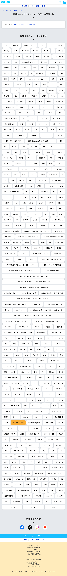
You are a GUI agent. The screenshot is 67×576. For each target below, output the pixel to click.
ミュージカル (36, 152)
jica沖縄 (25, 383)
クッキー (15, 417)
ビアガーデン (59, 56)
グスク (41, 203)
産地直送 (40, 349)
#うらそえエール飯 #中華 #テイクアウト (48, 321)
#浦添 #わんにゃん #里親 (54, 304)
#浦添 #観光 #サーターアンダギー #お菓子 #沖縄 (33, 287)
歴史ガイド (39, 73)
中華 (5, 79)
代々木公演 (59, 101)
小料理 (52, 209)
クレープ (51, 366)
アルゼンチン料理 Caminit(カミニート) (26, 25)
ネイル (31, 400)
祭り (61, 479)
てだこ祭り (43, 479)
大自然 (16, 248)
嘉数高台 (6, 68)
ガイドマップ (53, 175)
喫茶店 (13, 79)
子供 (24, 214)
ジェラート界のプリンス (11, 406)
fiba (5, 180)
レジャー (29, 468)
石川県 (27, 130)
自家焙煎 (6, 51)
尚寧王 (16, 175)
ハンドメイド (58, 344)
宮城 (38, 462)
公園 (21, 79)
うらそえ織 (17, 485)
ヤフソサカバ (47, 107)
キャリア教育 (22, 456)
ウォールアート (17, 389)
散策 (47, 501)
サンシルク (59, 163)
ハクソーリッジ (10, 428)
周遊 (41, 45)
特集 (27, 501)
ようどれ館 (7, 479)
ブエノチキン (8, 101)
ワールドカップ (42, 180)
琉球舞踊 (25, 220)
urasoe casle (49, 423)
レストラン (49, 394)
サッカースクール (56, 361)
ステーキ (59, 428)
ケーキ (6, 468)
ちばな (53, 355)
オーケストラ (43, 124)
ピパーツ (47, 389)
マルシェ (53, 85)
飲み (43, 130)
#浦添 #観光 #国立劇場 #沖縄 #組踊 (52, 293)
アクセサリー (8, 400)
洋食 (38, 394)
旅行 (60, 113)
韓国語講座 (52, 68)
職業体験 (34, 96)
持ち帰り (17, 361)
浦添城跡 (53, 479)
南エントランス (57, 118)
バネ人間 (44, 220)
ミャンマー (33, 451)
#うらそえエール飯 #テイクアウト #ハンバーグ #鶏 (46, 310)
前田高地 (60, 423)
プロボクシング (18, 451)
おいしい (54, 507)
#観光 (35, 242)
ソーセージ (50, 186)
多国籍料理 (44, 192)
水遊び (44, 96)
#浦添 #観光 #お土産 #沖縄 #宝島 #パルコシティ (33, 276)
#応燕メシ (24, 254)
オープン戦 (7, 130)
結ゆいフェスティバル (47, 197)
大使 (34, 68)
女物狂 (21, 434)
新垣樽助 (26, 248)
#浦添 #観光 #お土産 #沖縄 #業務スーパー (40, 141)
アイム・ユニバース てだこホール (37, 79)
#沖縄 (27, 242)
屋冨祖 (6, 214)
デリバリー (30, 361)
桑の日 (24, 175)
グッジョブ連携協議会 (37, 456)
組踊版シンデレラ (9, 434)
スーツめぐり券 (42, 468)
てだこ (43, 68)
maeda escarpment (34, 423)
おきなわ (7, 186)
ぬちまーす (59, 389)
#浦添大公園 (17, 242)
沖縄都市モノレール (57, 332)
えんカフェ (59, 445)
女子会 (49, 400)
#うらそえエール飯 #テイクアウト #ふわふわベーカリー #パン (33, 316)
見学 (43, 490)
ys (16, 203)
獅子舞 (40, 439)
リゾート (6, 62)
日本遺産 (59, 327)
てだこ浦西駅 (52, 73)
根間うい (60, 248)
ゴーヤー (34, 107)
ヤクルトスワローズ (24, 496)
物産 (53, 214)
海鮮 (31, 349)
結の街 (34, 197)
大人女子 (22, 349)
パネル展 (60, 51)
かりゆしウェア (35, 214)
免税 (16, 96)
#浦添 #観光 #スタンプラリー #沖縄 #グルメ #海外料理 (33, 282)
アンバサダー (25, 68)
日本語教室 (59, 152)
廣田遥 (35, 220)
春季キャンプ (19, 163)
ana (15, 73)
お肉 (6, 361)
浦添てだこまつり (57, 468)
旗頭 (27, 485)
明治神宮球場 (19, 186)
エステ (13, 372)
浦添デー (7, 203)
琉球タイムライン (9, 254)
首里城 (6, 90)
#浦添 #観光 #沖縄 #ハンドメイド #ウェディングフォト (33, 299)
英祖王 (6, 248)
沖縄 (28, 85)
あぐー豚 (47, 428)
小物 (6, 389)
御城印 (48, 152)
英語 (61, 141)
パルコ (31, 225)
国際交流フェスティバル (11, 383)
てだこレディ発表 (49, 434)
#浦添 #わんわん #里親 (11, 231)
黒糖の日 (22, 107)
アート (15, 90)
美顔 (5, 372)
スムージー (26, 417)
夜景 (54, 406)
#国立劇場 (49, 248)
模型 (61, 96)
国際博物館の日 (9, 124)
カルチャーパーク (27, 203)
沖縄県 (31, 124)
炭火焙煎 (52, 456)
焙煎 (61, 456)
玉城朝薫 (42, 175)
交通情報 (15, 214)
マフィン (37, 417)
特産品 (61, 79)
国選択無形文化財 (57, 411)
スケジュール (59, 338)
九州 (46, 214)
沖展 (21, 124)
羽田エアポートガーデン (29, 62)
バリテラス (59, 400)
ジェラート (35, 406)
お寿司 (42, 361)
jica (54, 192)
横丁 (5, 147)
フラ (23, 118)
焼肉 (39, 113)
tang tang (35, 428)
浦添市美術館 (8, 496)
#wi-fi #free (8, 327)
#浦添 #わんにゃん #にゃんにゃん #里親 (36, 231)
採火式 (61, 434)
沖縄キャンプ (25, 344)
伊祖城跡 (27, 473)
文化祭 (7, 152)
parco (36, 85)
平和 (61, 68)
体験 (51, 490)
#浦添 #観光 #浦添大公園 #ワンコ (28, 237)
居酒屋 (61, 130)
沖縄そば (7, 485)
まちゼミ (21, 180)
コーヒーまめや (9, 445)
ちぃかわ (19, 225)
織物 (50, 163)
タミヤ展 (30, 101)
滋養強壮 (51, 372)
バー (42, 372)
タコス (18, 355)
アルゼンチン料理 (17, 10)
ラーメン (46, 406)
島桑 (35, 490)
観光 (44, 85)
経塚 (24, 152)
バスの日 (6, 175)
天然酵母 (15, 439)
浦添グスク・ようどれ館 (11, 473)
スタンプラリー (57, 225)
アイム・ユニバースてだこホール (53, 147)
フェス (46, 51)
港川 (61, 85)
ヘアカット (20, 400)
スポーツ (47, 462)
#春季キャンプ (58, 254)
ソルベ (25, 406)
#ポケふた (37, 248)
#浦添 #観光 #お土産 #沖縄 (13, 141)
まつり (31, 209)
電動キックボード (29, 45)
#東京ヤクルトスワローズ (40, 254)
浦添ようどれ (31, 479)
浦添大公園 (16, 501)
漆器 (12, 180)
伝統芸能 (60, 158)
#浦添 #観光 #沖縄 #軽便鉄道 (52, 265)
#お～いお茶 (59, 242)
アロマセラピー (28, 378)
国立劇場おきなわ (23, 490)
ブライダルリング (33, 389)
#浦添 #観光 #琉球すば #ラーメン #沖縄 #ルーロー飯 (20, 293)
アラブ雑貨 (18, 411)
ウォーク (20, 338)
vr (52, 51)
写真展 (18, 56)
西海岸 (60, 203)
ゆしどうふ (59, 349)
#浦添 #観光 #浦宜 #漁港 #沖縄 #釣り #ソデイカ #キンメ (22, 304)
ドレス (35, 383)
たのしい (37, 501)
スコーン (47, 417)
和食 (61, 406)
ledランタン (7, 85)
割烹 (61, 355)
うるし (33, 175)
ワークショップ (58, 383)
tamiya (40, 101)
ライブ (16, 51)
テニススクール (9, 366)
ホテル (23, 147)
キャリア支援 (8, 456)
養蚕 (43, 163)
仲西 (30, 462)
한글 (43, 6)
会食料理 (35, 355)
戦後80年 (44, 62)
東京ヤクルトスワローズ (55, 473)
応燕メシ (59, 135)
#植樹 (43, 242)
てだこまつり (17, 468)
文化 (6, 45)
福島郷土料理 (59, 417)
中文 (31, 6)
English (24, 6)
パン (5, 439)
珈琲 (5, 462)
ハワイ (33, 118)
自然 (15, 68)
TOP (3, 10)
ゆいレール (41, 209)
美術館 (61, 197)
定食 (44, 355)
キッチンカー (20, 310)
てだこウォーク (25, 372)
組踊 (37, 56)
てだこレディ (8, 490)
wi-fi (61, 73)
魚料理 (49, 349)
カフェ (21, 445)
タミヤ (53, 96)
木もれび (7, 411)
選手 (6, 344)
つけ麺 (60, 394)
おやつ (7, 310)
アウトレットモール (25, 113)
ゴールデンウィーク (11, 118)
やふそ (30, 186)
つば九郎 (39, 338)
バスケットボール (57, 180)
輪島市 (18, 130)
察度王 (48, 327)
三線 (17, 220)
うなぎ (61, 372)
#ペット (6, 242)
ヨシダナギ (7, 56)
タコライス (7, 355)
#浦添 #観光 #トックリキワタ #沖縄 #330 (21, 270)
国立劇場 (46, 56)
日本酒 (6, 423)
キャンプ (12, 507)
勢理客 (6, 417)
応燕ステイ (19, 85)
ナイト (14, 147)
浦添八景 (15, 45)
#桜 (50, 242)
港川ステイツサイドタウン (12, 192)
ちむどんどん (58, 231)
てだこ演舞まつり (33, 434)
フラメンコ (25, 51)
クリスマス (18, 394)
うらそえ (46, 344)
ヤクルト (33, 507)
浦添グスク (7, 220)
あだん (61, 209)
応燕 (35, 130)
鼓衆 (45, 485)
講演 (44, 451)
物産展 (16, 62)
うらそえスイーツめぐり (55, 439)
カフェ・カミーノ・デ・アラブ (36, 411)
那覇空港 (51, 90)
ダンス (61, 186)
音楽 (35, 372)
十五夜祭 (46, 169)
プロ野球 (38, 496)
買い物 (24, 96)
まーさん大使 (58, 501)
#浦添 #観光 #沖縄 (53, 270)
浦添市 (51, 203)
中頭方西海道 (39, 473)
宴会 (26, 355)
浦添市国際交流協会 (11, 378)
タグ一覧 (8, 10)
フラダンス (36, 51)
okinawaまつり (9, 107)
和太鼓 (53, 485)
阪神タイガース (57, 124)
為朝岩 (21, 158)
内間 (43, 90)
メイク (61, 366)
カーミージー (8, 209)
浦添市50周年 (41, 332)
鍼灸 (49, 378)
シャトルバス (20, 135)
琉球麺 (7, 394)
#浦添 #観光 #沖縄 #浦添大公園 (53, 237)
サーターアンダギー (21, 197)
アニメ (37, 327)
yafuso (31, 180)
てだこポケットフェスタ (29, 169)
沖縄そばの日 (8, 237)
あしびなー (8, 113)
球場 (29, 338)
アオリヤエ (46, 135)
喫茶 (61, 192)
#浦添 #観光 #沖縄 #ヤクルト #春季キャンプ (20, 265)
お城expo (33, 135)
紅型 (61, 485)
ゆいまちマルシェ (57, 220)
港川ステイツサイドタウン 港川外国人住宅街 (18, 332)
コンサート (20, 209)
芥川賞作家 (34, 147)
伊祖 (51, 158)
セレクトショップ (9, 349)
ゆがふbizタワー (10, 169)
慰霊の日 (6, 73)
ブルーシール (8, 338)
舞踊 (53, 79)
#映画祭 (42, 225)
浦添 (6, 451)
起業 (53, 451)
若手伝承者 (7, 163)
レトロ (52, 130)
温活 (40, 378)
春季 (36, 344)
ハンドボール (59, 462)
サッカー (23, 73)
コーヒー (14, 462)
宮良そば (59, 107)
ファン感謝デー (32, 163)
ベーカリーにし (28, 439)
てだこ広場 (43, 118)
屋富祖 (39, 186)
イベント (49, 113)
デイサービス (46, 445)
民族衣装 (59, 378)
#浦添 (31, 259)
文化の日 (34, 90)
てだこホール (19, 479)
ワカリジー (31, 158)
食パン (34, 192)
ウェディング (45, 383)
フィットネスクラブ (25, 366)
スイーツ (49, 496)
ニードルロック (9, 158)
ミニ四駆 (20, 101)
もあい (40, 400)
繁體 (37, 6)
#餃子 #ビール (23, 327)
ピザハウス (7, 197)
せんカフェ (39, 366)
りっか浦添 (58, 169)
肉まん (23, 428)
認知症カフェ (33, 445)
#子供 (7, 225)
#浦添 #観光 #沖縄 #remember (51, 259)
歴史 (14, 344)
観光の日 (7, 96)
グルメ (7, 135)
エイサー (36, 485)
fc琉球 (49, 101)
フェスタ (24, 90)
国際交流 (42, 158)
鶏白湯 (29, 394)
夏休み (60, 490)
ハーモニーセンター (57, 62)
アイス (61, 90)
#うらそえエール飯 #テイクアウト (16, 321)
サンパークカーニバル (55, 45)
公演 (16, 152)
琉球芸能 (28, 56)
